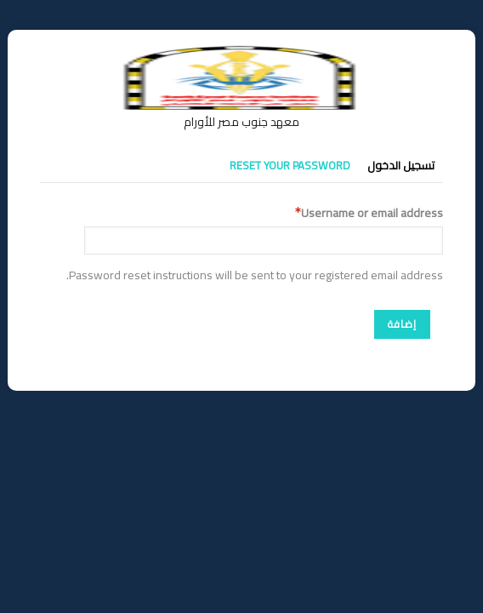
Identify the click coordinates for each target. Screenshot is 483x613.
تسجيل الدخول (401, 165)
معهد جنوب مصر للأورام (241, 122)
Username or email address (372, 213)
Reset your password (290, 165)
